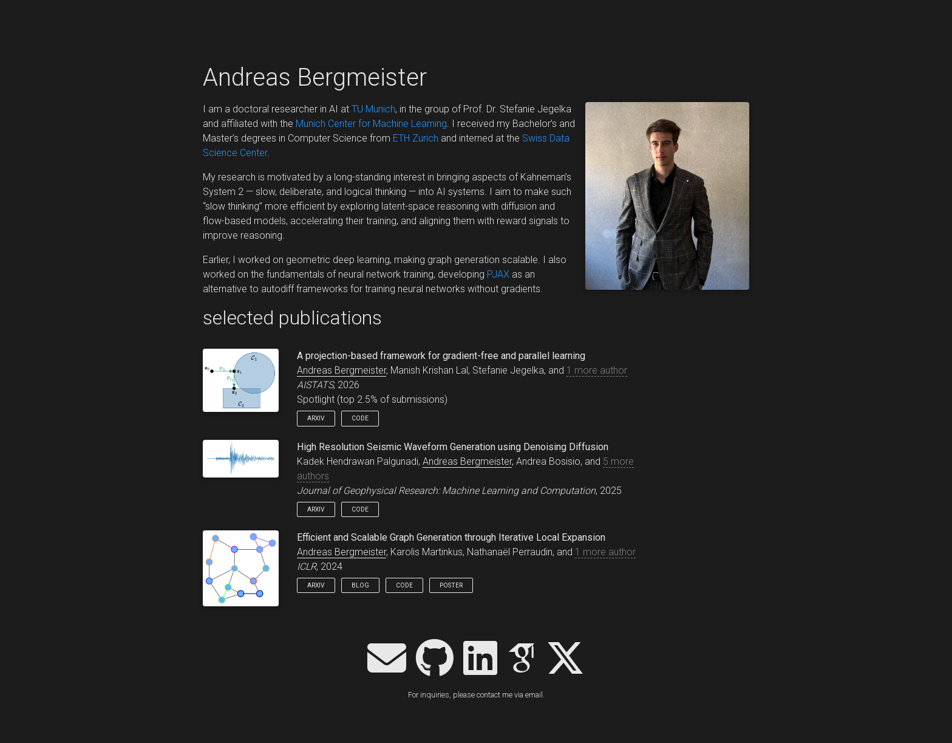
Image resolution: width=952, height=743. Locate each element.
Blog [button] (360, 585)
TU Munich (373, 109)
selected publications (292, 317)
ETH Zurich (415, 138)
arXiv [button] (316, 418)
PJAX (498, 274)
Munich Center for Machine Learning (371, 123)
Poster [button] (451, 585)
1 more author (596, 370)
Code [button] (360, 418)
